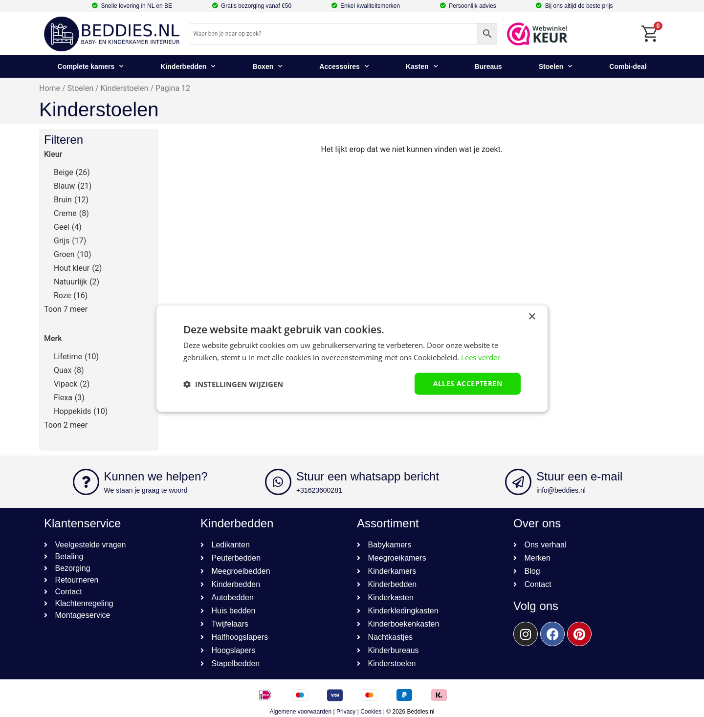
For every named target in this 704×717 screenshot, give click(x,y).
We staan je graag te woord (146, 490)
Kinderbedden (188, 66)
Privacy (345, 711)
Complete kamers (91, 66)
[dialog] (352, 358)
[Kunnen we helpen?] (86, 482)
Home (49, 88)
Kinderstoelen (125, 88)
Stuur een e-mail (579, 476)
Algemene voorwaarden (300, 711)
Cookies (370, 711)
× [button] (531, 316)
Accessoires (344, 66)
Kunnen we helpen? (156, 476)
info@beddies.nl (561, 490)
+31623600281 (319, 490)
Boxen (267, 66)
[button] (233, 383)
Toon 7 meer (66, 309)
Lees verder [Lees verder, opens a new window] (480, 357)
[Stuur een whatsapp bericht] (278, 482)
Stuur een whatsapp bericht (367, 476)
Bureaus (488, 66)
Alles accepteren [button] (467, 383)
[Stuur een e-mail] (518, 482)
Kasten (422, 66)
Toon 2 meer (66, 425)
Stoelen (556, 66)
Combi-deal (627, 66)
